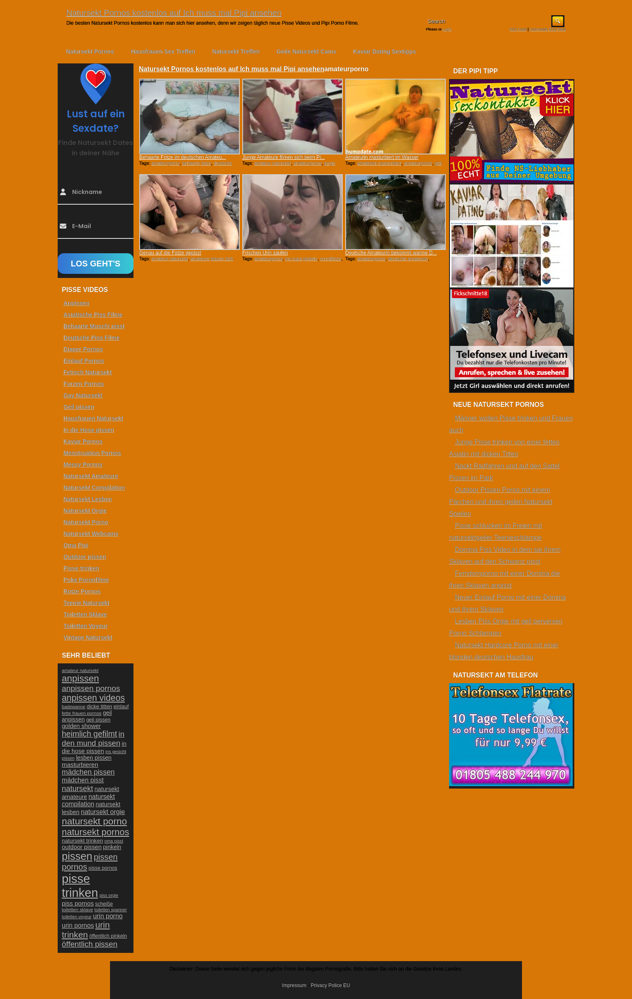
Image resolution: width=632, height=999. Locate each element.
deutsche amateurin (408, 258)
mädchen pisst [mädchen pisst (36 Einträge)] (83, 780)
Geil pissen (78, 407)
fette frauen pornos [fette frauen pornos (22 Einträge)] (81, 713)
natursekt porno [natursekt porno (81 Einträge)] (94, 821)
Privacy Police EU (330, 985)
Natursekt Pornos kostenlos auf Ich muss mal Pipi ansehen (173, 12)
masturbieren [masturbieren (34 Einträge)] (80, 764)
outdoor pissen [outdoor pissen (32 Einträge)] (82, 847)
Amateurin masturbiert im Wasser (382, 157)
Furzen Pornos (83, 383)
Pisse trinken (81, 568)
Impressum (294, 985)
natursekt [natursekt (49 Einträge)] (77, 788)
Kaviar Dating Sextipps (384, 51)
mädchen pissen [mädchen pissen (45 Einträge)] (88, 772)
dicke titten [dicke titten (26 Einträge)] (99, 706)
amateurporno (165, 163)
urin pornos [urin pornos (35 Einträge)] (78, 925)
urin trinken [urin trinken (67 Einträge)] (86, 929)
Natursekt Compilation (94, 487)
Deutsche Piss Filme (91, 337)
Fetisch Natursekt (87, 372)
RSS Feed (518, 29)
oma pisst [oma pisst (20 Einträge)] (113, 840)
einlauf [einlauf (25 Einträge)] (121, 707)
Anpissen (76, 303)
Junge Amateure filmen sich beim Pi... (283, 157)
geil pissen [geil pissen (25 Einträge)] (98, 720)
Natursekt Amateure (90, 476)
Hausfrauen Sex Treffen (163, 51)
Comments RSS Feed (547, 29)
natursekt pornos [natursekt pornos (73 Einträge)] (95, 832)
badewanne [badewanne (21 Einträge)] (73, 706)
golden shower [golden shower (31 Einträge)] (81, 726)
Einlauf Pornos (83, 360)
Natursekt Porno (85, 522)
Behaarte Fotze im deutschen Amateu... (182, 157)
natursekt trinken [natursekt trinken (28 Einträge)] (82, 841)
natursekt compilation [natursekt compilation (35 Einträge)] (88, 800)
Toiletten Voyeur (85, 626)
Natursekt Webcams (91, 533)
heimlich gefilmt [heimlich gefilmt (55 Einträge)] (89, 733)
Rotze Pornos (82, 591)
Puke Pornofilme (86, 580)
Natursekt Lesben (87, 499)
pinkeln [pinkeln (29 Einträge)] (112, 847)
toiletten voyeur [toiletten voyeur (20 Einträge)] (76, 916)
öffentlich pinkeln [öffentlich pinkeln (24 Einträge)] (108, 936)
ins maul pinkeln (301, 258)
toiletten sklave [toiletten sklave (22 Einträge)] (77, 909)
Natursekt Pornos (90, 51)
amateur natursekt (272, 163)
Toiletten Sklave (85, 614)
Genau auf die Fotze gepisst (170, 253)
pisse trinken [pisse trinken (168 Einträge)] (80, 885)
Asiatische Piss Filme (92, 314)
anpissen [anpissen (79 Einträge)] (80, 678)
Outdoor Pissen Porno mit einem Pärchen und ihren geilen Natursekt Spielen (500, 501)
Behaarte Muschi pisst (94, 326)
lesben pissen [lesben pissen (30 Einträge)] (93, 757)
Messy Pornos (83, 464)
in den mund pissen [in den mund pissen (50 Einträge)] (93, 738)
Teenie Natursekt (86, 603)
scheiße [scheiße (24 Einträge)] (104, 904)
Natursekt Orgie (85, 510)
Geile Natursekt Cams (306, 51)
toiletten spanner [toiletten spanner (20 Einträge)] (110, 909)
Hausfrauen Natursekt (93, 418)
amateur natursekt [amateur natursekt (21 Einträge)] (80, 670)
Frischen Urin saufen (265, 253)
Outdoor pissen (84, 556)
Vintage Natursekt (87, 637)
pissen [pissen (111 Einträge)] (77, 856)
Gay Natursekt (83, 395)
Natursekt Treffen (236, 51)
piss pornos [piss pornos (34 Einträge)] (78, 903)
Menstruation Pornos (92, 453)
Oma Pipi (76, 545)
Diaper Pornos (83, 349)
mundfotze (330, 258)
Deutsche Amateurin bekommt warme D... (391, 253)
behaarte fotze (196, 163)
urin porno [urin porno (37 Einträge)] (108, 916)
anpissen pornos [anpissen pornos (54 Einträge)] (91, 688)
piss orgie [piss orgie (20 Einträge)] (108, 895)
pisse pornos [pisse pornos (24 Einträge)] (103, 868)
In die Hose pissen (88, 430)
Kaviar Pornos (83, 441)
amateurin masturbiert (379, 163)
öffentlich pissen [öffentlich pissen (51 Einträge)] (89, 944)
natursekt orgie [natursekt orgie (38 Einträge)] (103, 811)
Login (447, 29)
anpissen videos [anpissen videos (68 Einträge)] (93, 698)
